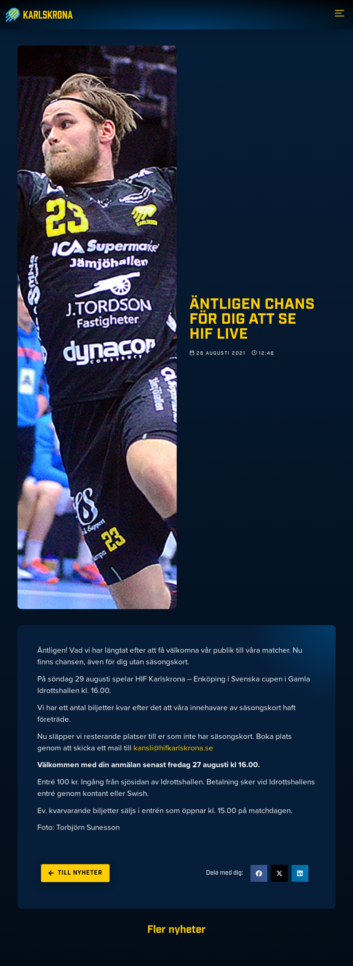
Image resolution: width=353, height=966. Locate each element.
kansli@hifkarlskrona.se (173, 747)
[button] (258, 873)
